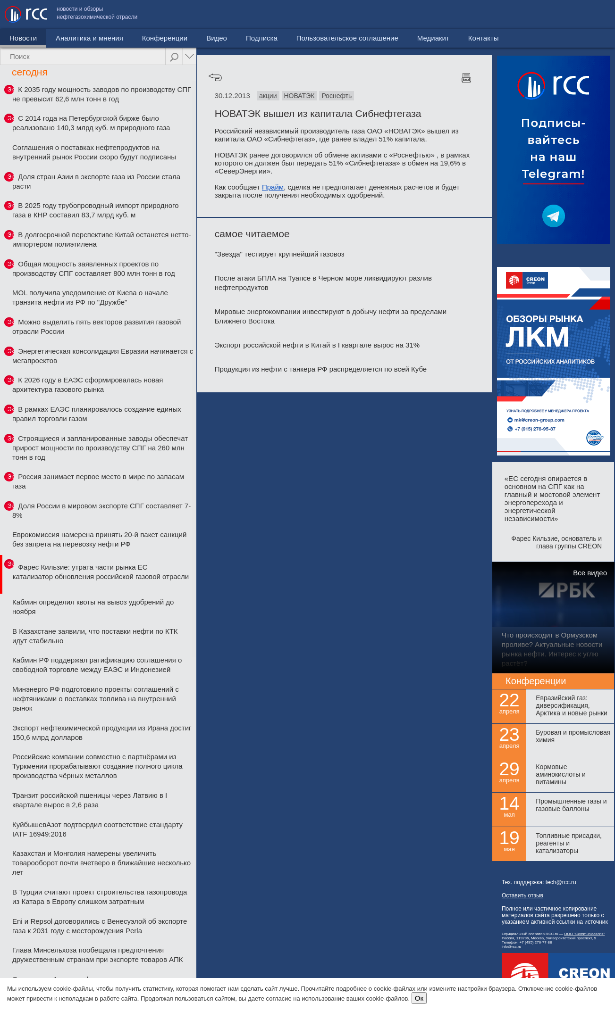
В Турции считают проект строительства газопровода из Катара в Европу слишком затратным (99, 896)
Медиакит (540, 14)
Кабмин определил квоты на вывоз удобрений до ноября (93, 606)
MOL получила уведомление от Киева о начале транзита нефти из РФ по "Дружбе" (90, 297)
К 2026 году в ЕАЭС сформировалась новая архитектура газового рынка (87, 384)
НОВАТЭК (299, 95)
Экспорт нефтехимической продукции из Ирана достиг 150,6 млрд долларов (102, 732)
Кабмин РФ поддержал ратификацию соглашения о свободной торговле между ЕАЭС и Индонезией (97, 664)
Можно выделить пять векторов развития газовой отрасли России (96, 326)
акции (268, 95)
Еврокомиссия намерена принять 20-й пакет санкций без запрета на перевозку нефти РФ (99, 539)
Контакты (590, 14)
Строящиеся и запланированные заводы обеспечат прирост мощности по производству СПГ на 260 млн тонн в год (100, 447)
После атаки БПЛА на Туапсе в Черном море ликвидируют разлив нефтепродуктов (323, 282)
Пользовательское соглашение (454, 14)
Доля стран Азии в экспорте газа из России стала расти (96, 181)
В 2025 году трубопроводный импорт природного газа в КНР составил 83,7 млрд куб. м (95, 210)
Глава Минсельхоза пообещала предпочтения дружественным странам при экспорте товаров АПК (97, 954)
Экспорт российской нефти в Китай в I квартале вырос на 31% (317, 345)
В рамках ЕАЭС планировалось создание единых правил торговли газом (96, 414)
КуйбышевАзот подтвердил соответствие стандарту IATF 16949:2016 (97, 829)
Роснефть (336, 95)
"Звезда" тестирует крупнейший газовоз (280, 254)
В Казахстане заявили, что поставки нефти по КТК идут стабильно (95, 636)
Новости (23, 38)
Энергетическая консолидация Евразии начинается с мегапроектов (102, 356)
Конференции (164, 38)
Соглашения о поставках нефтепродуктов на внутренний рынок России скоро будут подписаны (94, 152)
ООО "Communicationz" (584, 934)
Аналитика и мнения (89, 38)
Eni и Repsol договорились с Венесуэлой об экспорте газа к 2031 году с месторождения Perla (99, 926)
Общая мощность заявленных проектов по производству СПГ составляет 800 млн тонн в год (93, 268)
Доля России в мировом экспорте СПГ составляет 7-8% (101, 510)
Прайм (273, 187)
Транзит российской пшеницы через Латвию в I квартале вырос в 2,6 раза (89, 800)
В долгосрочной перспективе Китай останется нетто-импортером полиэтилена (101, 239)
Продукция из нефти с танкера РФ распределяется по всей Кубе (321, 369)
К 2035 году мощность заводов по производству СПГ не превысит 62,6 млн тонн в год (101, 94)
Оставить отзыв (522, 895)
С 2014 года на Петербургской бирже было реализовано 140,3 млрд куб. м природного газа (91, 123)
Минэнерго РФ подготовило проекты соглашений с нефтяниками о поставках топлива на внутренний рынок (95, 698)
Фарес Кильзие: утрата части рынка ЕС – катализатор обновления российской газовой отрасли (101, 571)
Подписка (262, 38)
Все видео (590, 573)
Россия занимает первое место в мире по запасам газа (98, 481)
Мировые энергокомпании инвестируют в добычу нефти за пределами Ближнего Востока (331, 316)
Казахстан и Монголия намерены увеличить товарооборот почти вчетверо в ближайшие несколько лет (101, 862)
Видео (216, 38)
